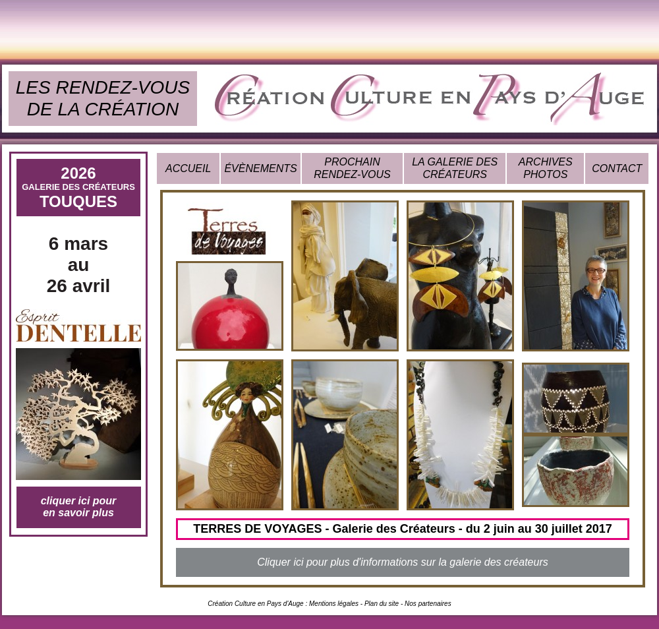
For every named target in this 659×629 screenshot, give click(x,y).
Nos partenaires (428, 603)
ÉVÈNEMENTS (260, 168)
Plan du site (381, 603)
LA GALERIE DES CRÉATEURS (455, 167)
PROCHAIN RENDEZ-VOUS (352, 167)
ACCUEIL (188, 168)
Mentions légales (333, 603)
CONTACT (617, 168)
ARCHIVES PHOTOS (546, 167)
